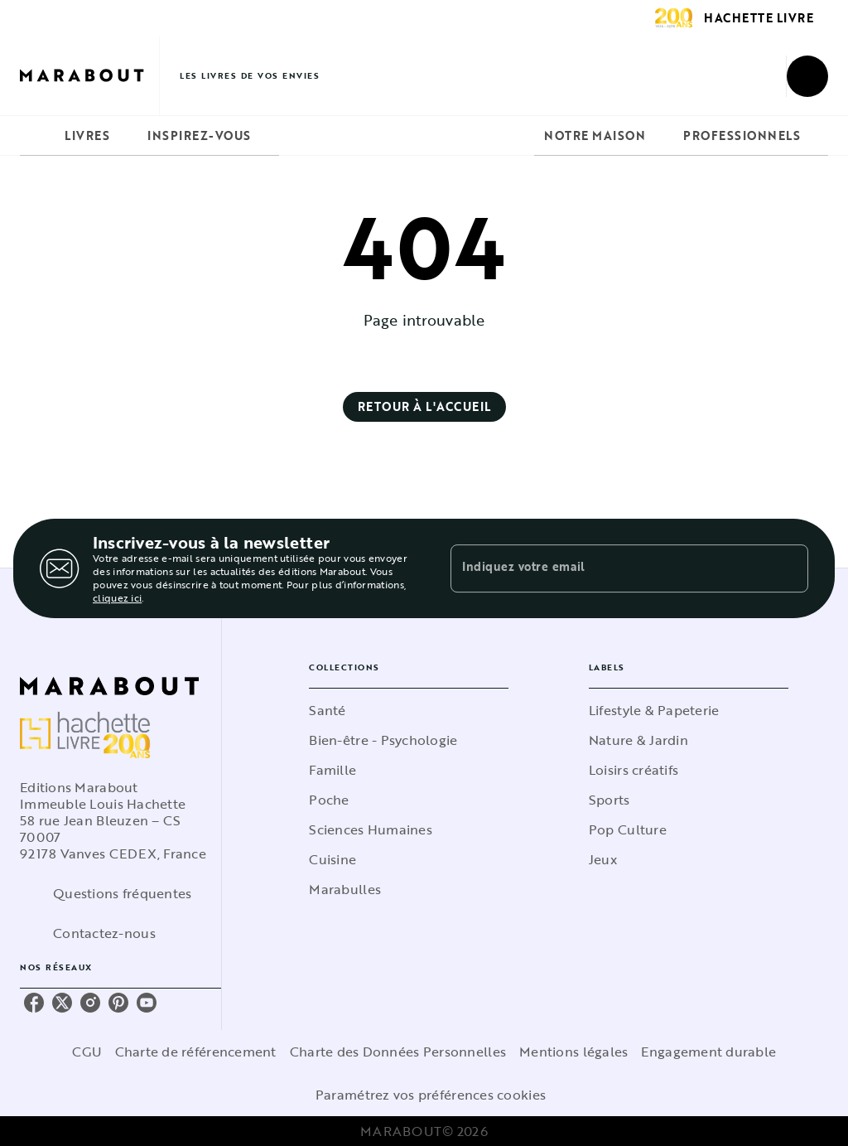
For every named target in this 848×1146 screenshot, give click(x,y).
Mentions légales (573, 1051)
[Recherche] (807, 76)
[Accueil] (89, 75)
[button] (424, 407)
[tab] (37, 136)
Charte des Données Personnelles (398, 1051)
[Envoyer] (788, 568)
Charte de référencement (196, 1051)
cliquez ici (117, 597)
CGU (87, 1051)
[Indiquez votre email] (608, 568)
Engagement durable (708, 1051)
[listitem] (34, 1003)
